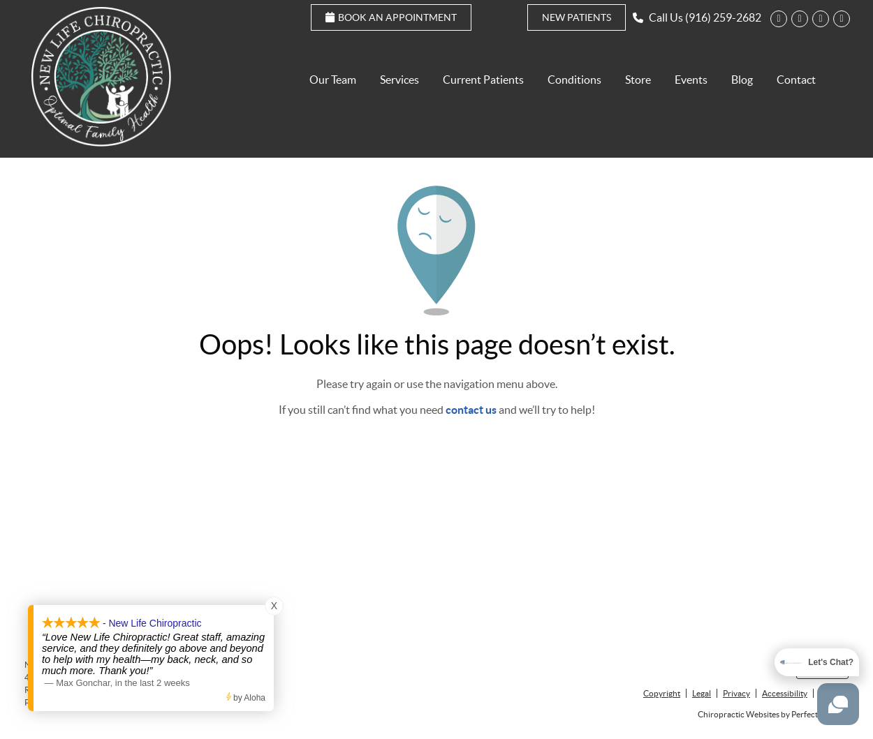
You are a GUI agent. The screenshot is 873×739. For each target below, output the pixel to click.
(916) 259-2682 (723, 17)
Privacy (736, 693)
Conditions (574, 79)
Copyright (661, 693)
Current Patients (483, 79)
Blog (742, 79)
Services (399, 79)
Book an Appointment (391, 17)
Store (638, 79)
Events (691, 79)
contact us (471, 409)
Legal (701, 693)
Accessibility (784, 693)
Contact (796, 79)
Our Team (332, 79)
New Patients (576, 17)
